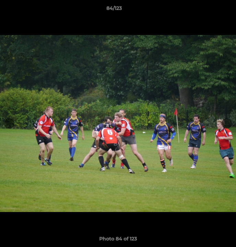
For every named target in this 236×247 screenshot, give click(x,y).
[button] (211, 10)
